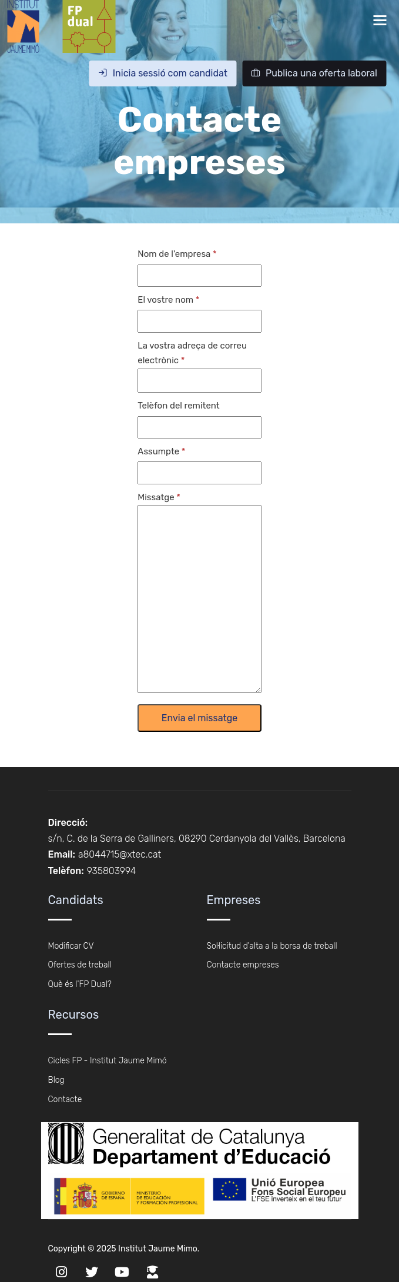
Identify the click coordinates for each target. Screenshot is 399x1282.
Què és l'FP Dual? (80, 984)
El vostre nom (165, 299)
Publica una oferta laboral (314, 73)
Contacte (65, 1099)
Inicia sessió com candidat (162, 73)
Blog (56, 1080)
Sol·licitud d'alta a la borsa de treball (272, 946)
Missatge (156, 497)
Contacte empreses (243, 965)
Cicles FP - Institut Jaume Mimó (107, 1061)
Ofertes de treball (80, 965)
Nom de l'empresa (174, 254)
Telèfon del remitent (178, 405)
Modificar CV (71, 946)
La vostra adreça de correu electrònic (192, 353)
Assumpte (158, 451)
